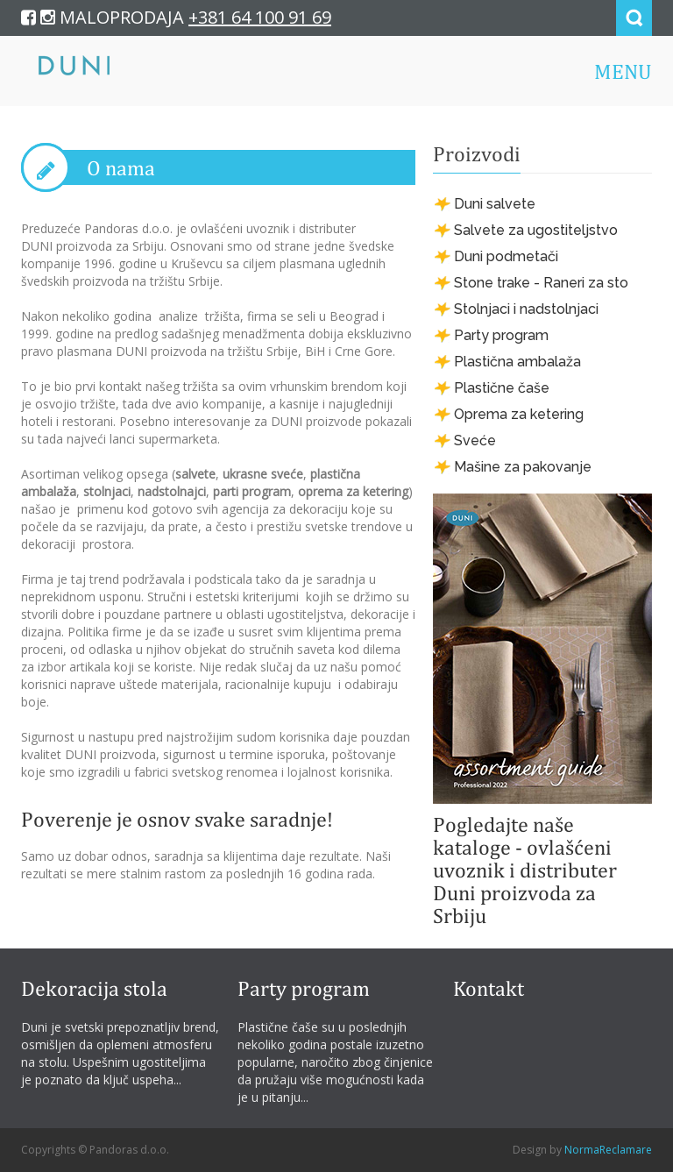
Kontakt (488, 988)
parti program (252, 491)
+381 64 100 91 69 (259, 17)
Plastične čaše (501, 388)
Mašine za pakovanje (523, 466)
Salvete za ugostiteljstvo (536, 230)
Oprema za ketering (519, 414)
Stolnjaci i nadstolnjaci (526, 309)
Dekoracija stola (94, 988)
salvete (195, 473)
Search (634, 18)
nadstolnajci (172, 491)
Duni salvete (494, 203)
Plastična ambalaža (517, 361)
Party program (501, 335)
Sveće (475, 440)
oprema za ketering (353, 491)
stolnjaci (107, 491)
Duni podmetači (506, 256)
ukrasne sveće (263, 473)
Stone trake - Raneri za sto (541, 282)
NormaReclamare (608, 1149)
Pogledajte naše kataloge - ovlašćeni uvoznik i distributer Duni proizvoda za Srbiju (525, 869)
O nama (121, 167)
